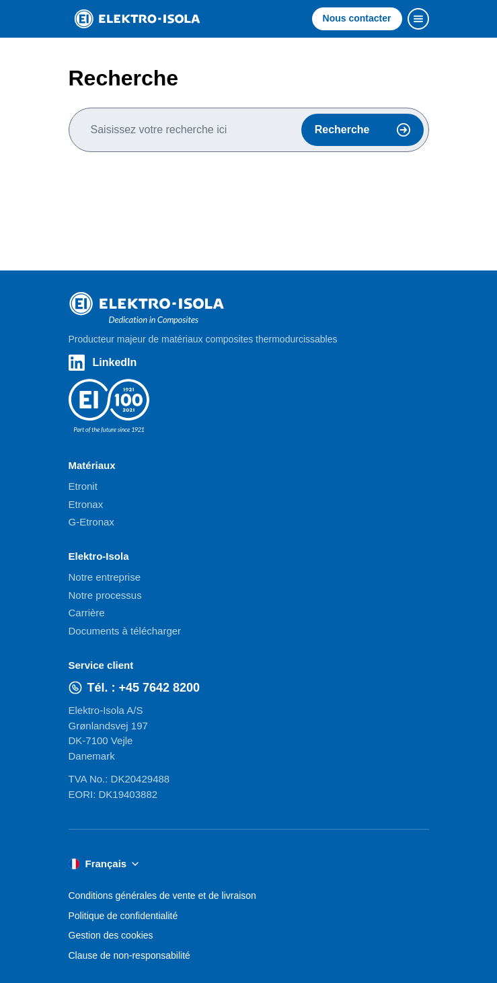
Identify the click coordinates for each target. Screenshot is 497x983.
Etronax (86, 504)
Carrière (87, 612)
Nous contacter (357, 18)
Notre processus (105, 595)
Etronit (83, 486)
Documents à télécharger (125, 630)
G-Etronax (91, 521)
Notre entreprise (105, 577)
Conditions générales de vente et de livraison (162, 895)
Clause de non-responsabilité (129, 955)
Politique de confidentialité (123, 915)
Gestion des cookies (111, 935)
